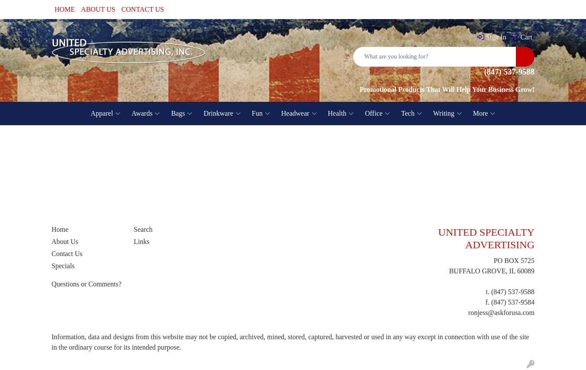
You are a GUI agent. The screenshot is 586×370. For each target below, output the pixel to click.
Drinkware (221, 113)
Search (143, 229)
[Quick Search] (434, 57)
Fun (261, 113)
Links (141, 241)
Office (377, 113)
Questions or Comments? (87, 284)
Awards (146, 113)
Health (341, 113)
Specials (63, 265)
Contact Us (67, 253)
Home (60, 229)
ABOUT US (98, 9)
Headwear (299, 113)
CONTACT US (142, 9)
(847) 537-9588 (512, 291)
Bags (181, 113)
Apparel (106, 113)
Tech (411, 113)
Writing (447, 113)
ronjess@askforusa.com (501, 312)
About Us (65, 241)
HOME (65, 9)
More (484, 113)
